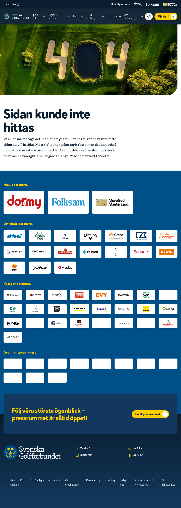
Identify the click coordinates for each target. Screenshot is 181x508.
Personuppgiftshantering (100, 480)
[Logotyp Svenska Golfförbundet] (16, 16)
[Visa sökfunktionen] (149, 16)
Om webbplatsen (72, 482)
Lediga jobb (123, 482)
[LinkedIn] (153, 455)
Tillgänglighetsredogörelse (45, 480)
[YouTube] (153, 448)
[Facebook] (100, 448)
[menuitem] (39, 16)
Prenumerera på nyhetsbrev (144, 482)
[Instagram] (100, 455)
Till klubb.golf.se (168, 482)
